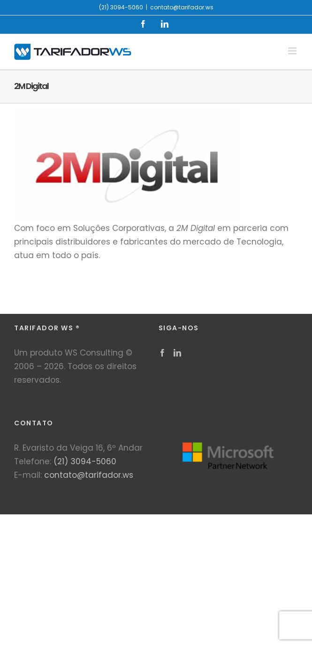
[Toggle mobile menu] (293, 51)
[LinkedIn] (177, 352)
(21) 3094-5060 (84, 461)
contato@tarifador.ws (181, 7)
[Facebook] (162, 352)
